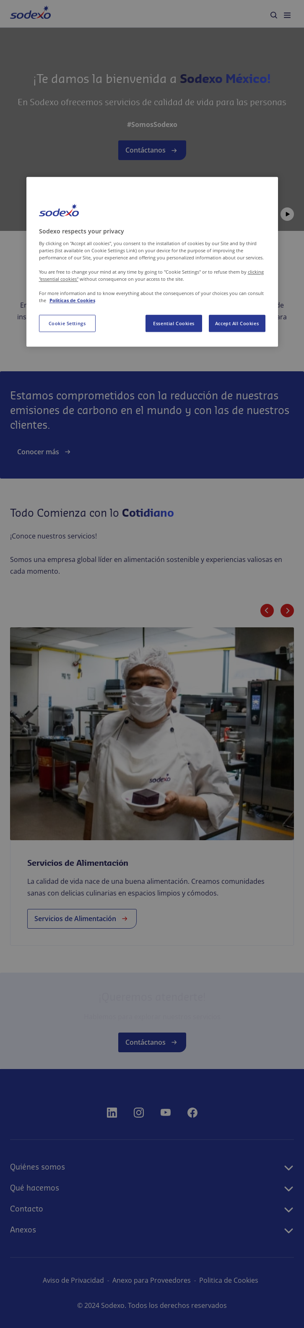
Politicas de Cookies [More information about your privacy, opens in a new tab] (72, 301)
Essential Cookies (174, 323)
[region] (152, 262)
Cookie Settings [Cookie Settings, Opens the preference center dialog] (67, 323)
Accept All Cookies (237, 323)
